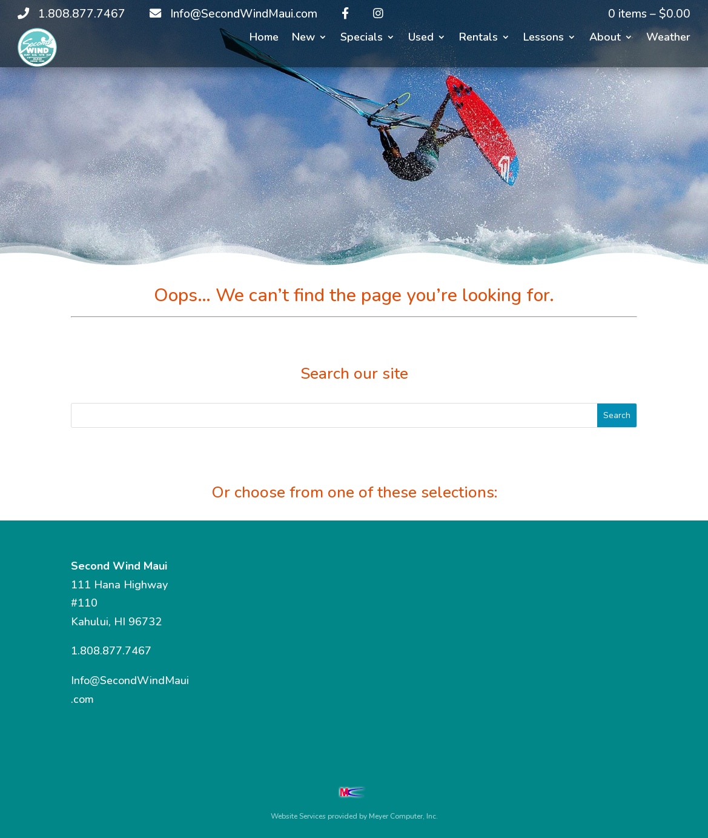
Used (421, 38)
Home (264, 38)
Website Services (298, 816)
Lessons (543, 38)
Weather (668, 38)
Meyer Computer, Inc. (403, 816)
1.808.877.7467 (111, 650)
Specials (361, 38)
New (303, 38)
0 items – (649, 14)
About (605, 38)
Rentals (478, 38)
